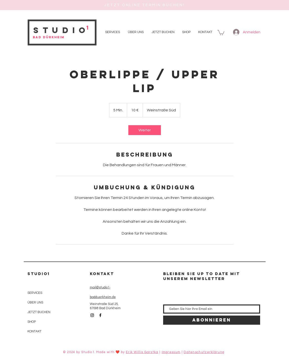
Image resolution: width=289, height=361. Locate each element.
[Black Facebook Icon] (100, 315)
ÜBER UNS (35, 302)
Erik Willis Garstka (142, 352)
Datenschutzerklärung (204, 352)
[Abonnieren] (211, 320)
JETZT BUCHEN (38, 312)
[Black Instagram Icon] (92, 315)
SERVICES (34, 293)
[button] (220, 32)
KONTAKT (34, 331)
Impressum (171, 352)
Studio (61, 30)
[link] (144, 130)
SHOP (31, 321)
